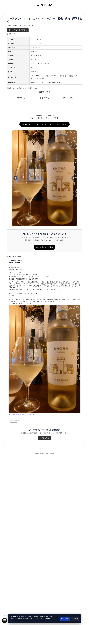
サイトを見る (44, 604)
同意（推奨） (64, 618)
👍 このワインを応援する (17, 60)
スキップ (75, 618)
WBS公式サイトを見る (44, 413)
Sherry (15, 55)
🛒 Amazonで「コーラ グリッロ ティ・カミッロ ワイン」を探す (44, 290)
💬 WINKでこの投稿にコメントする (21, 581)
